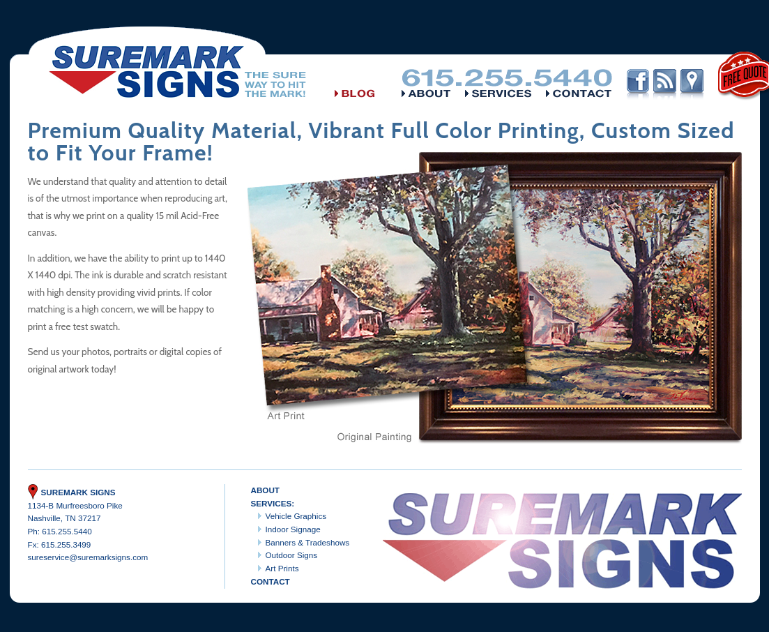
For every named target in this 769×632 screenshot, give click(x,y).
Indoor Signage (293, 529)
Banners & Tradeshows (308, 542)
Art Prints (282, 568)
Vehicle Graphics (296, 515)
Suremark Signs (72, 492)
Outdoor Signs (292, 554)
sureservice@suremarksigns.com (88, 557)
